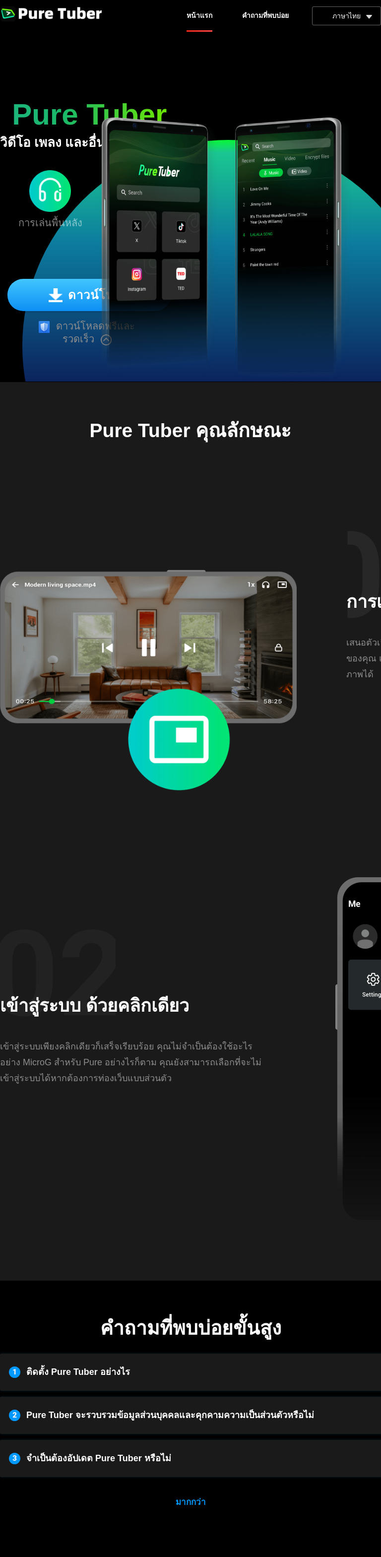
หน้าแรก (199, 15)
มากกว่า (191, 1502)
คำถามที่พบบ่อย (265, 15)
